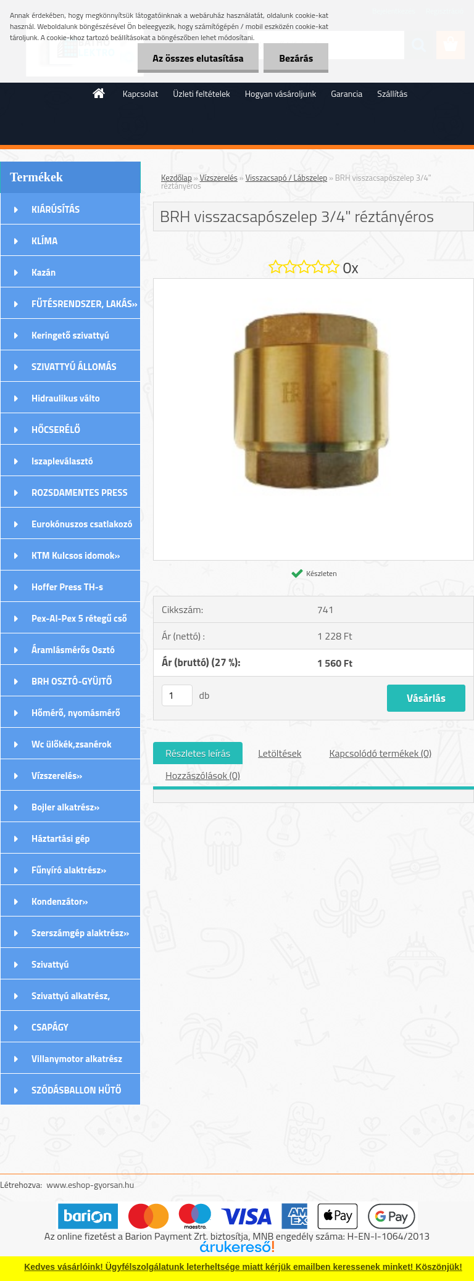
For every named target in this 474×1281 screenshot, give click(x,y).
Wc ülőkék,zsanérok (71, 744)
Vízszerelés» (56, 775)
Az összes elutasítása (197, 58)
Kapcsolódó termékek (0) (380, 753)
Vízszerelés (219, 177)
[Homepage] (99, 93)
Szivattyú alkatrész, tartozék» (70, 1000)
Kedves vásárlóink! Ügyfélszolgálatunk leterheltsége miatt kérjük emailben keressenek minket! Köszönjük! (243, 1267)
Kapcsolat (141, 93)
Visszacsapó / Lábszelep (286, 177)
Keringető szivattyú (70, 335)
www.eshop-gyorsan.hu (90, 1184)
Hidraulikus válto (65, 398)
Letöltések (279, 753)
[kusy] (177, 695)
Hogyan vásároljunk (280, 93)
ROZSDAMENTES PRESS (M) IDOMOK (79, 496)
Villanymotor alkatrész (76, 1059)
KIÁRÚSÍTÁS (55, 209)
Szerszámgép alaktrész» (80, 933)
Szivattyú (50, 964)
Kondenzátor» (59, 901)
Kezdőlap (176, 177)
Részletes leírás (197, 753)
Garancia (346, 93)
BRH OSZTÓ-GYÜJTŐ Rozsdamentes (71, 685)
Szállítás (392, 93)
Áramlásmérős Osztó (73, 650)
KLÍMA (44, 241)
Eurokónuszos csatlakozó (82, 524)
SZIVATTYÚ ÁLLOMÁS (74, 367)
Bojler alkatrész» (65, 807)
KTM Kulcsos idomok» (75, 555)
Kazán (43, 272)
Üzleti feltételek (201, 93)
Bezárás (296, 58)
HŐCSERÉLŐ (55, 429)
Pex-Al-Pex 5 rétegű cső (79, 618)
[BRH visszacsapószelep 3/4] (313, 283)
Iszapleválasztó (62, 461)
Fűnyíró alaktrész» (68, 870)
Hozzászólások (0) (202, 775)
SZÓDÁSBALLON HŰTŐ (76, 1090)
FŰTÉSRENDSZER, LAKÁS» (84, 304)
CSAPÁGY (50, 1027)
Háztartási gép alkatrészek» (60, 842)
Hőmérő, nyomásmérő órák (75, 717)
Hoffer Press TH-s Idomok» (67, 591)
